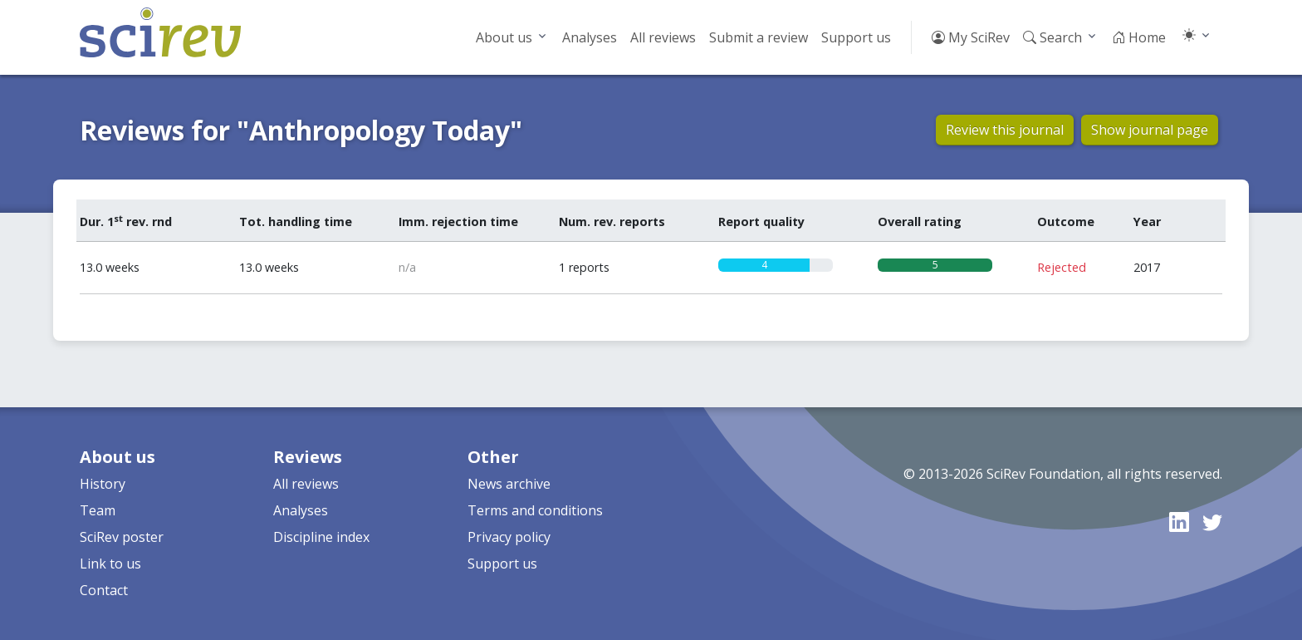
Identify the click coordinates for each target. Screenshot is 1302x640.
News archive (509, 484)
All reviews (663, 37)
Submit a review (758, 37)
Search (1052, 37)
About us (504, 37)
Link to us (110, 563)
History (102, 484)
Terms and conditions (535, 510)
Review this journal (1005, 130)
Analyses (589, 37)
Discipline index (321, 537)
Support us (856, 37)
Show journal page (1149, 130)
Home (1139, 37)
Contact (104, 590)
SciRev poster (122, 537)
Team (97, 510)
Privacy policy (509, 537)
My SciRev (971, 37)
